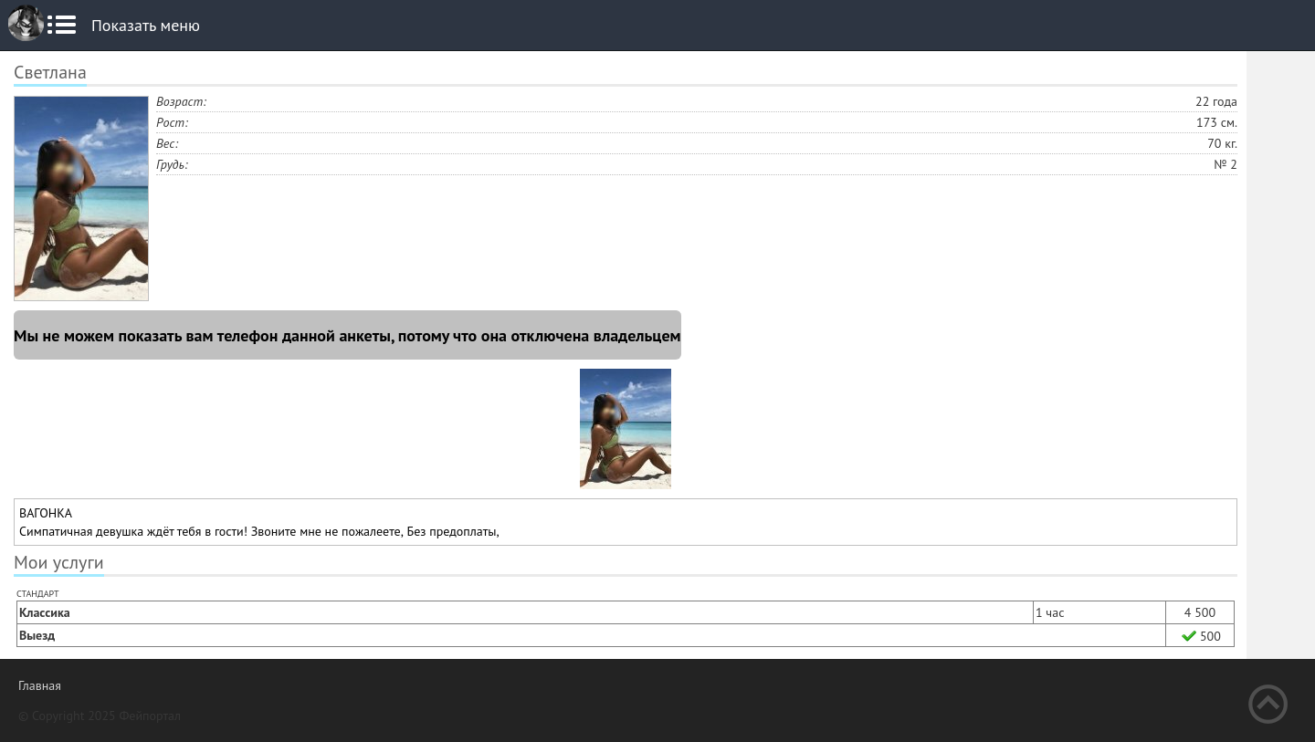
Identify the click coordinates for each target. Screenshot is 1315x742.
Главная (39, 685)
